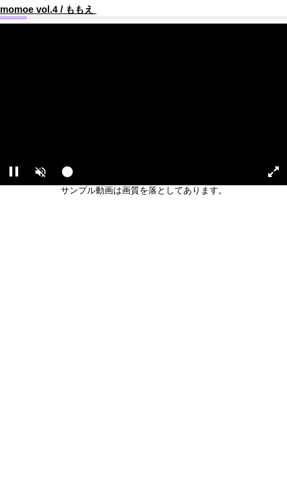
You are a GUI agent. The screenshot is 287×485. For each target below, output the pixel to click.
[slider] (155, 175)
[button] (40, 171)
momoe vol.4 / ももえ (48, 9)
